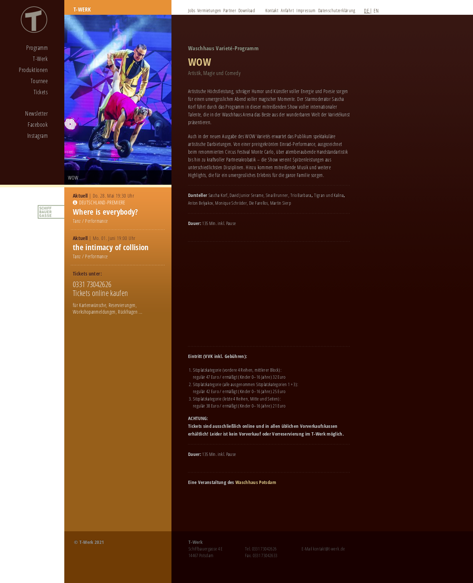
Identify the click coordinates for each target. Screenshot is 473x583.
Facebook (38, 124)
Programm (37, 48)
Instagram (37, 136)
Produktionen (33, 70)
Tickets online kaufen (100, 293)
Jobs (191, 10)
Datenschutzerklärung (336, 10)
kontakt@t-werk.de (329, 548)
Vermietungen (209, 10)
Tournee (39, 81)
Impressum (306, 10)
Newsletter (36, 113)
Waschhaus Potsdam (255, 482)
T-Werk (40, 59)
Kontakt (271, 10)
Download (246, 10)
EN (376, 10)
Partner (229, 10)
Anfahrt (287, 10)
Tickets (41, 92)
